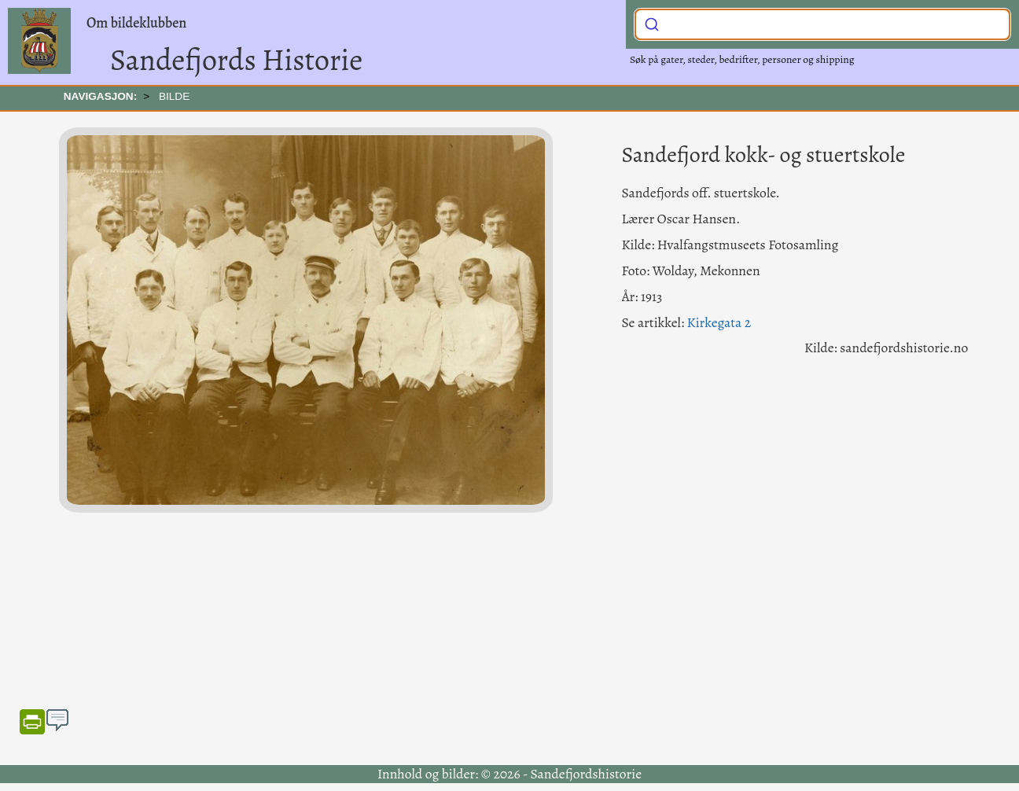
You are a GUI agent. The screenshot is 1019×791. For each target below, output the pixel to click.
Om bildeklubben (136, 22)
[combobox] (822, 24)
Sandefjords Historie (236, 59)
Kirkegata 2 (719, 322)
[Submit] (652, 23)
